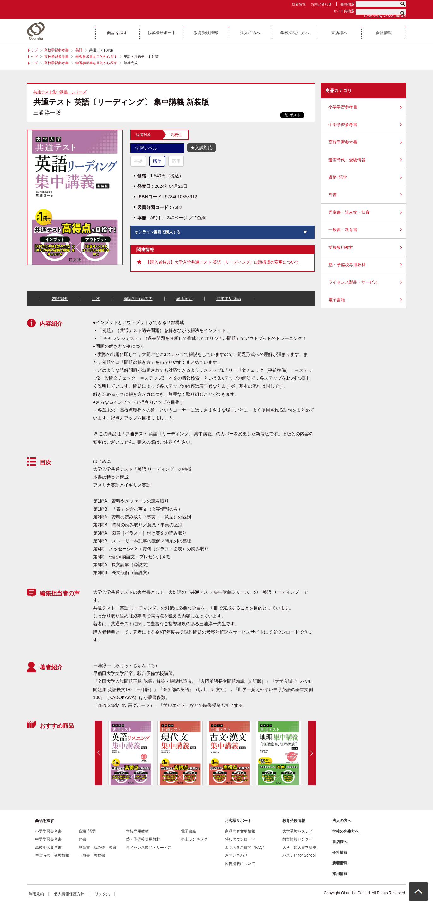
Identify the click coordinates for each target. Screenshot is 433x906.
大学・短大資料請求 (299, 847)
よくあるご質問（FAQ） (246, 847)
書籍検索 (347, 4)
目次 (96, 298)
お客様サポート (238, 820)
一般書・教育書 (342, 229)
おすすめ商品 (228, 298)
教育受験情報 (293, 820)
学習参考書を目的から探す (96, 56)
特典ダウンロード (240, 839)
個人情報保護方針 (69, 894)
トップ (32, 50)
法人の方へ (341, 820)
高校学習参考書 (56, 50)
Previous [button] (98, 753)
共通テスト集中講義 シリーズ (60, 92)
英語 (78, 50)
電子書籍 (336, 299)
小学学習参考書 (342, 107)
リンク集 (102, 894)
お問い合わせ (321, 4)
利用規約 (36, 894)
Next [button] (312, 753)
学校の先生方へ (345, 831)
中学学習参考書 (342, 124)
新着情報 (299, 4)
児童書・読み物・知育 (349, 212)
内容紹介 (60, 298)
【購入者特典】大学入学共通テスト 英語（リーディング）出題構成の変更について (222, 262)
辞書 (332, 194)
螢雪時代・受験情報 (346, 159)
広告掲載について (240, 863)
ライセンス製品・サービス (353, 282)
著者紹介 (184, 298)
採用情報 (339, 874)
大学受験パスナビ (297, 831)
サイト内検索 (344, 11)
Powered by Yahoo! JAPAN (385, 16)
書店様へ (339, 842)
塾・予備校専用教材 (346, 264)
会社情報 (339, 852)
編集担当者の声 (138, 298)
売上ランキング (194, 839)
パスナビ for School (299, 855)
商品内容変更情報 (240, 831)
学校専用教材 (340, 247)
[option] (130, 753)
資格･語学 (337, 177)
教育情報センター (297, 839)
